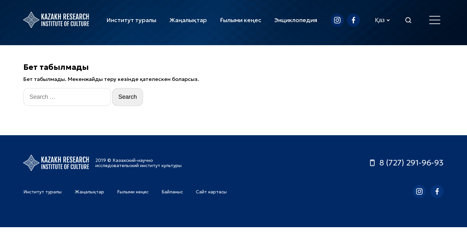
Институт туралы (131, 20)
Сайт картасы (211, 192)
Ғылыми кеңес (240, 20)
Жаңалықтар (188, 20)
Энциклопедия (295, 20)
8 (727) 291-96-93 (406, 163)
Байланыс (172, 192)
